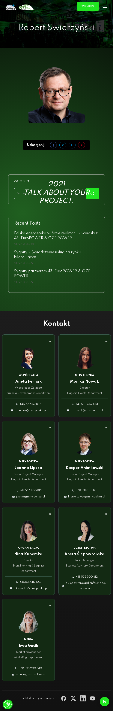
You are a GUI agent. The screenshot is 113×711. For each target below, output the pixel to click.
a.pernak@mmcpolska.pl (30, 410)
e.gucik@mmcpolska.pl (30, 674)
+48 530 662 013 (87, 404)
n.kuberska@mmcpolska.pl (30, 588)
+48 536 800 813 (30, 490)
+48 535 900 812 (87, 577)
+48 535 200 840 (30, 668)
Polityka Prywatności (38, 698)
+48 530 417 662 (30, 582)
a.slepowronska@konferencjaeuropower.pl (86, 586)
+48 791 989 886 (30, 404)
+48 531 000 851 (86, 490)
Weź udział (88, 6)
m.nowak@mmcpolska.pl (87, 410)
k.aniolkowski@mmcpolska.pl (86, 496)
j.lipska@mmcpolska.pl (30, 496)
